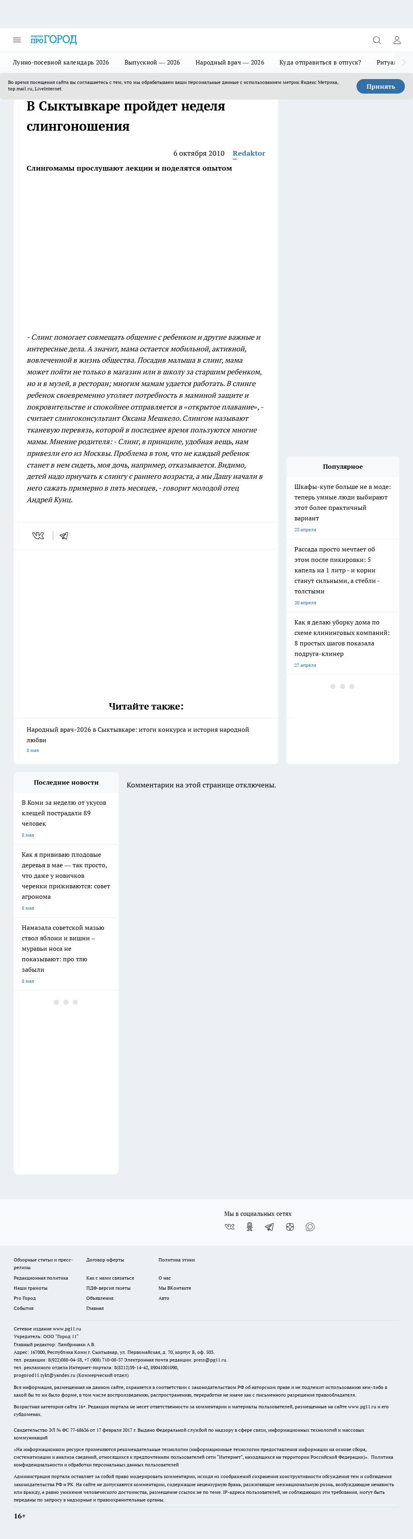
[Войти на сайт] (397, 40)
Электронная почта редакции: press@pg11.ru (175, 1360)
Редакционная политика (41, 1278)
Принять (381, 86)
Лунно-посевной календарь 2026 (61, 62)
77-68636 (79, 1430)
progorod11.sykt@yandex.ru (44, 1375)
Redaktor (249, 153)
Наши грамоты (31, 1288)
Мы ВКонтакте (175, 1288)
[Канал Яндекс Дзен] (290, 1227)
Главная (95, 1308)
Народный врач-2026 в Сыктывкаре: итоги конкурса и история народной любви (146, 740)
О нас (165, 1278)
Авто (164, 1298)
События (23, 1308)
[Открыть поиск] (377, 40)
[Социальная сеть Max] (310, 1227)
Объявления (99, 1298)
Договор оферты (105, 1260)
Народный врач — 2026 (230, 62)
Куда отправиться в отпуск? (320, 62)
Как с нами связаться (110, 1278)
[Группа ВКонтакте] (229, 1227)
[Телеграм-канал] (270, 1227)
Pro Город (25, 1298)
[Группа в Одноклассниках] (250, 1227)
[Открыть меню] (17, 40)
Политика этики (177, 1260)
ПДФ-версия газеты (108, 1288)
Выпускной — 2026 (152, 62)
